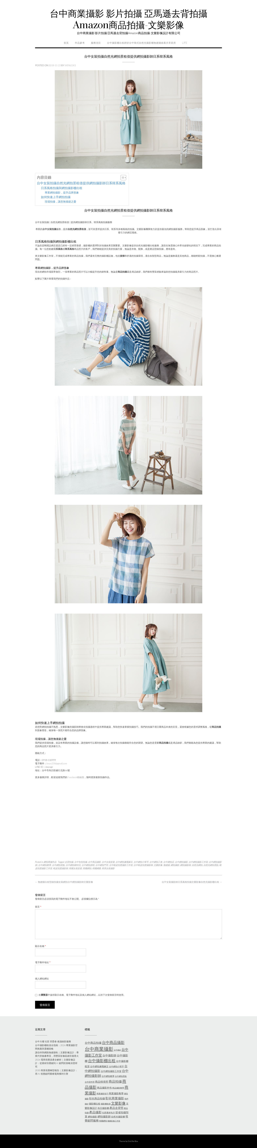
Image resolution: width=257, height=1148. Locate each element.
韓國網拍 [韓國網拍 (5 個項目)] (103, 1121)
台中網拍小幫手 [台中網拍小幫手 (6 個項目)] (116, 1066)
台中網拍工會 (155, 862)
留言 (38, 906)
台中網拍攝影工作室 (198, 862)
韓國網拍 (87, 868)
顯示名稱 (40, 946)
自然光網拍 (197, 865)
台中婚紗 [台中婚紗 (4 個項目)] (117, 1050)
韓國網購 (96, 868)
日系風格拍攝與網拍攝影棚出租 (61, 188)
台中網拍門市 (101, 865)
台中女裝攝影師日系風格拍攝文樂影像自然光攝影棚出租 (192, 881)
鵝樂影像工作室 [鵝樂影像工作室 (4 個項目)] (114, 1121)
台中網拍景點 (58, 865)
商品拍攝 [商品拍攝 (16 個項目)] (115, 1081)
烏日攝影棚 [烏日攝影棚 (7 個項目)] (103, 1108)
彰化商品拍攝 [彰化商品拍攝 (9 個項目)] (97, 1098)
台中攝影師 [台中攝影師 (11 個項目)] (109, 1055)
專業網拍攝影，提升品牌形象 (62, 192)
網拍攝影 (175, 865)
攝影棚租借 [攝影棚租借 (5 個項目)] (106, 1104)
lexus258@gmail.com (57, 763)
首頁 (66, 43)
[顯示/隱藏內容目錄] (121, 177)
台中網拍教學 (44, 865)
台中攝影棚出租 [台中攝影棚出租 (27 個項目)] (102, 1060)
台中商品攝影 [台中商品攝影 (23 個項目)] (113, 1042)
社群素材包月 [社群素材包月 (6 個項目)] (108, 1112)
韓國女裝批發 (75, 868)
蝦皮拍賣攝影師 (60, 868)
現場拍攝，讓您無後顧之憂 (60, 201)
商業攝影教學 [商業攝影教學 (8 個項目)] (116, 1093)
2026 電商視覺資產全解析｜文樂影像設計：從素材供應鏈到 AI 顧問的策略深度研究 (56, 1063)
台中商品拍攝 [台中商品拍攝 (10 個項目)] (93, 1042)
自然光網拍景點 (210, 865)
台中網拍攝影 (181, 862)
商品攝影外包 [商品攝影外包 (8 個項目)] (104, 1087)
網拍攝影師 (185, 865)
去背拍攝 (69, 862)
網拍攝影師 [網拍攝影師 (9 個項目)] (104, 1116)
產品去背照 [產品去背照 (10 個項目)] (116, 1108)
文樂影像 (158, 865)
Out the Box (133, 1141)
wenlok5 (70, 65)
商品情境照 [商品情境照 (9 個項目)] (101, 1081)
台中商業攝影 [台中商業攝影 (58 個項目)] (99, 1049)
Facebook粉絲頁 (76, 777)
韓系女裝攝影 (108, 868)
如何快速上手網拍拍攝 (55, 197)
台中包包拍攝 (80, 862)
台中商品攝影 (94, 862)
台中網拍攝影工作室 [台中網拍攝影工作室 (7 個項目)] (111, 1071)
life (184, 43)
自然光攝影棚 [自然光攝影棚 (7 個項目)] (118, 1116)
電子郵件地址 (42, 962)
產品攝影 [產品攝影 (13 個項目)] (95, 1112)
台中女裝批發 (108, 862)
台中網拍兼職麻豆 (124, 862)
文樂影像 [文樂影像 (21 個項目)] (118, 1103)
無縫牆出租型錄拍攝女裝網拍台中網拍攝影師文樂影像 (64, 881)
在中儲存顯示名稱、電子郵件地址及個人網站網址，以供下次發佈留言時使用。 (82, 994)
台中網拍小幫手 (141, 862)
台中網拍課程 (88, 865)
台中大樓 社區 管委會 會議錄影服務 (53, 1041)
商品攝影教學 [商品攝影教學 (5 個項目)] (118, 1088)
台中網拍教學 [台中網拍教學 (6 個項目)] (108, 1076)
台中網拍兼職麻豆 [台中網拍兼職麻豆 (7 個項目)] (99, 1066)
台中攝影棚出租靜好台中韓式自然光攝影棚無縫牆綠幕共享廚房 (141, 43)
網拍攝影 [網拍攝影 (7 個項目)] (92, 1116)
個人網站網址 (42, 978)
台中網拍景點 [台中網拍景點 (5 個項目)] (121, 1076)
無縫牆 (166, 865)
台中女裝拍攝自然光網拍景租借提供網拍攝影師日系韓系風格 (81, 183)
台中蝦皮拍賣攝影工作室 (121, 865)
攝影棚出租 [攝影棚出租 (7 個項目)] (94, 1103)
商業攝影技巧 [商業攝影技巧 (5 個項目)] (102, 1093)
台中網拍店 (168, 862)
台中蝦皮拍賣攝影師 (143, 865)
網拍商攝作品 (50, 862)
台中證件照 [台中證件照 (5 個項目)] (90, 1082)
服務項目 (96, 43)
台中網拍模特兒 (73, 865)
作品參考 (80, 43)
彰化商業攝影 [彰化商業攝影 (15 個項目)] (114, 1098)
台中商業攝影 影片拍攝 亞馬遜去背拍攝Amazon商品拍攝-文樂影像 (128, 19)
